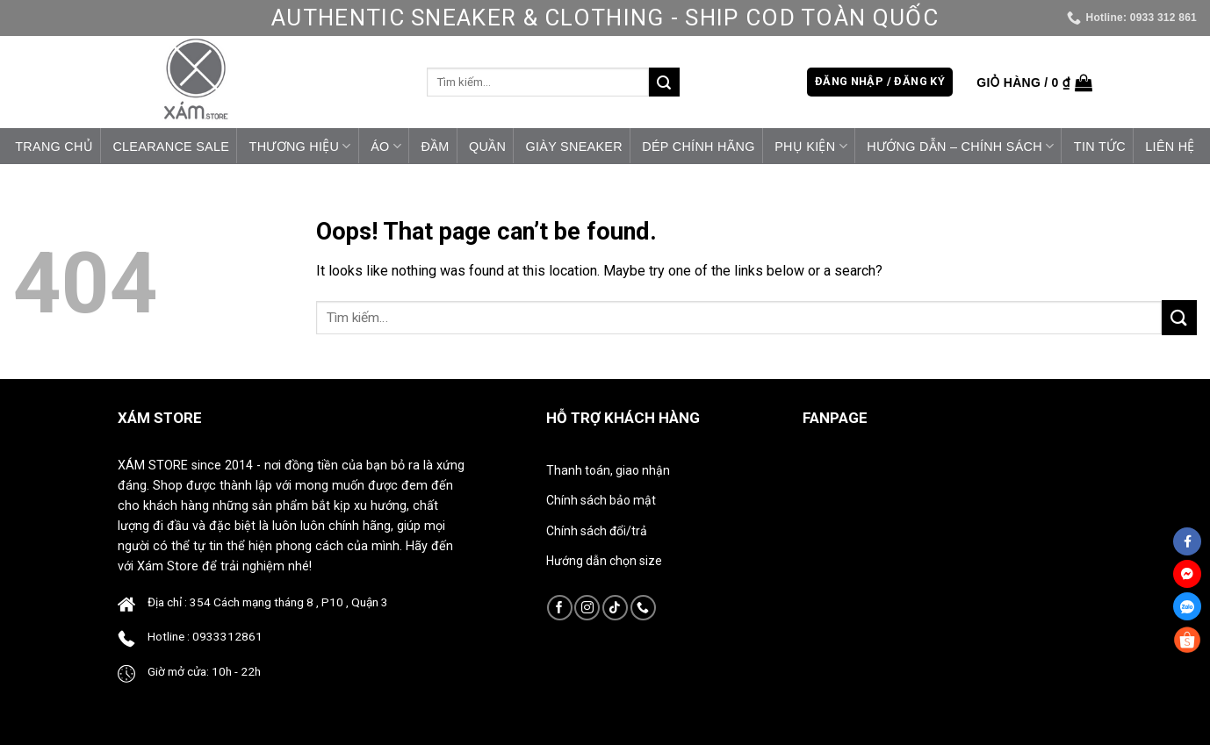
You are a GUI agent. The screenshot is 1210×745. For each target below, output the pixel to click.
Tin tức (1100, 147)
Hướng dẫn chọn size (604, 561)
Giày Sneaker (574, 147)
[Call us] (643, 607)
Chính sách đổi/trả (596, 531)
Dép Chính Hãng (698, 147)
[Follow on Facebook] (560, 607)
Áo (386, 146)
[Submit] (664, 82)
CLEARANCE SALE (170, 147)
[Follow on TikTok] (615, 607)
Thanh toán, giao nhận (608, 470)
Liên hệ (1169, 147)
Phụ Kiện (810, 146)
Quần (487, 147)
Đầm (435, 147)
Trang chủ (54, 147)
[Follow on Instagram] (587, 607)
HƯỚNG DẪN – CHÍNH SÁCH (960, 146)
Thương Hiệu (300, 146)
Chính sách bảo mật (601, 500)
